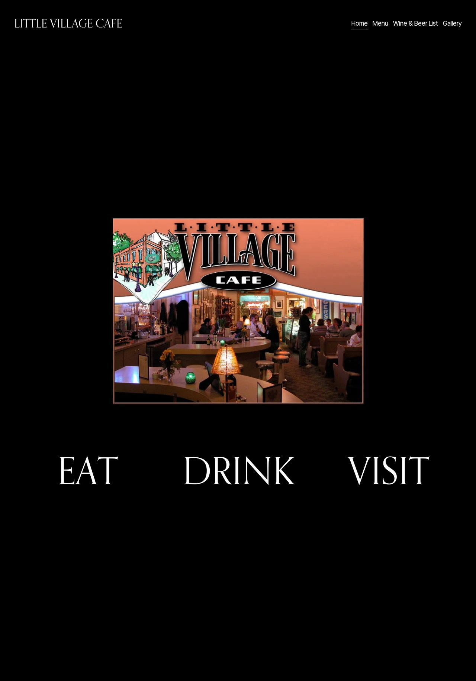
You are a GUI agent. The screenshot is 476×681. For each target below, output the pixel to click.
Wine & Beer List (415, 23)
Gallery (452, 23)
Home (359, 23)
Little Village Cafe (68, 23)
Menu (380, 23)
